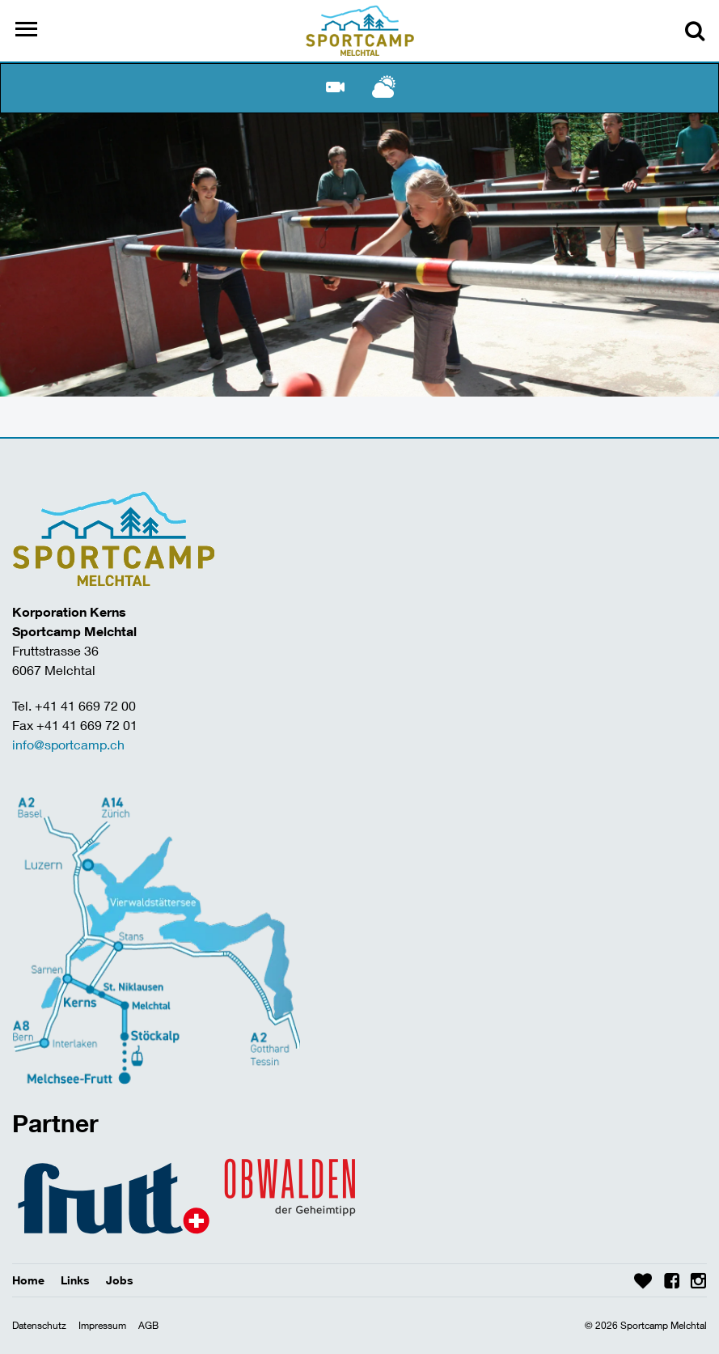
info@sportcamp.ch (68, 744)
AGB (148, 1325)
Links (75, 1280)
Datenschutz (39, 1325)
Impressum (102, 1325)
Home (28, 1280)
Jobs (119, 1280)
